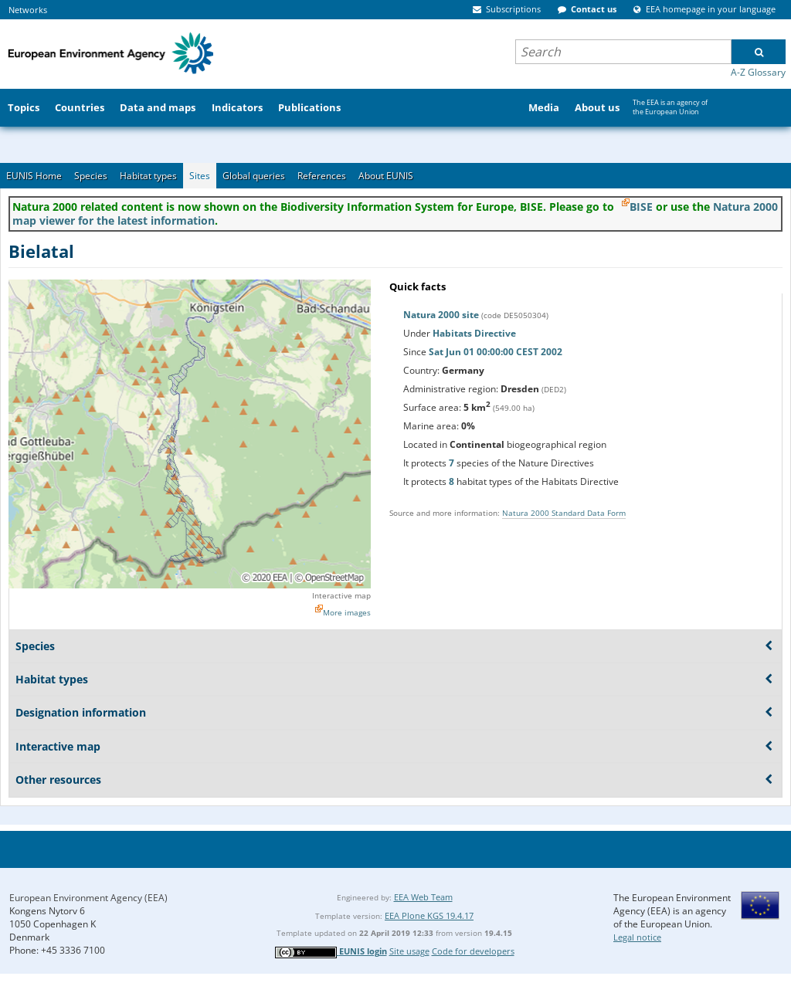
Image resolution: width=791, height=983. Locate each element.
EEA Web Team (423, 897)
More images (347, 612)
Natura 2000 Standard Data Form (564, 512)
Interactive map (341, 595)
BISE (641, 206)
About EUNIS (385, 175)
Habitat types (148, 175)
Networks (27, 9)
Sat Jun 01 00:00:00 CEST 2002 (495, 351)
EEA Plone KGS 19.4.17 (429, 915)
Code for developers (473, 951)
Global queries (253, 175)
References (321, 175)
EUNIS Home (34, 175)
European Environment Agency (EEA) (88, 897)
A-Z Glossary (758, 72)
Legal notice (637, 937)
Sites (199, 175)
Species (90, 175)
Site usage (409, 951)
